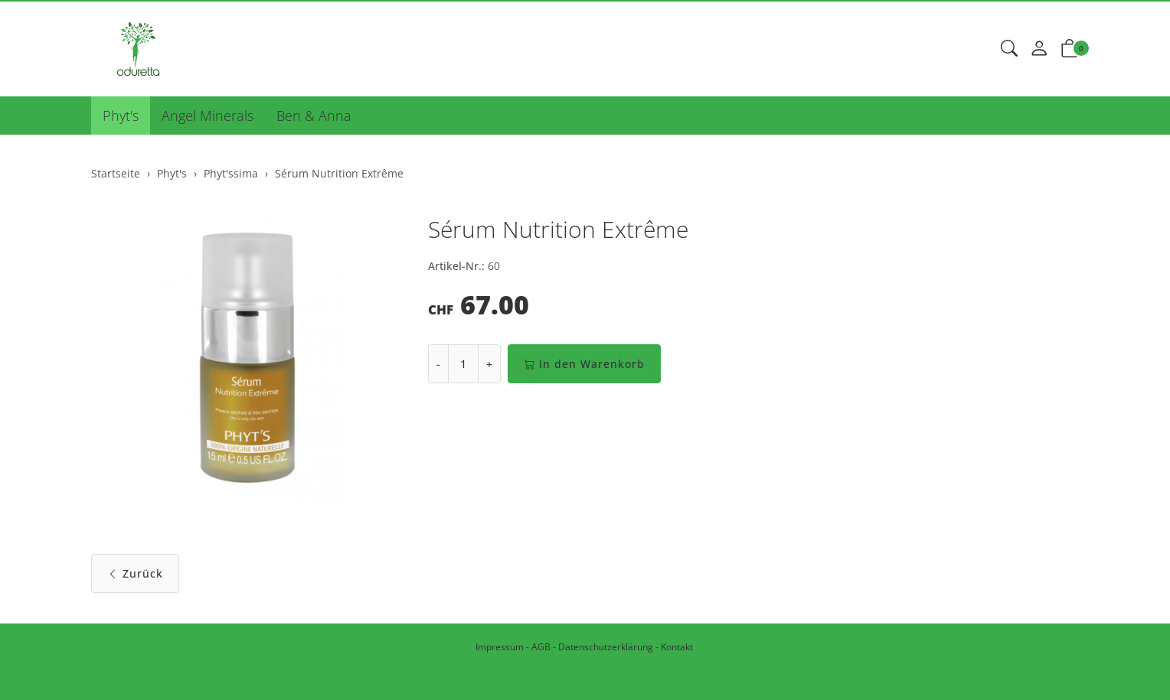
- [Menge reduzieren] (438, 364)
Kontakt (677, 646)
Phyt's (121, 115)
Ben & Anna (313, 115)
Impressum (500, 646)
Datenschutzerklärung (605, 646)
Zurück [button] (135, 573)
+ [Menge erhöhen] (489, 364)
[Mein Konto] (1039, 49)
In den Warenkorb (584, 364)
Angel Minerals (207, 115)
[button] (1009, 49)
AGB (541, 646)
